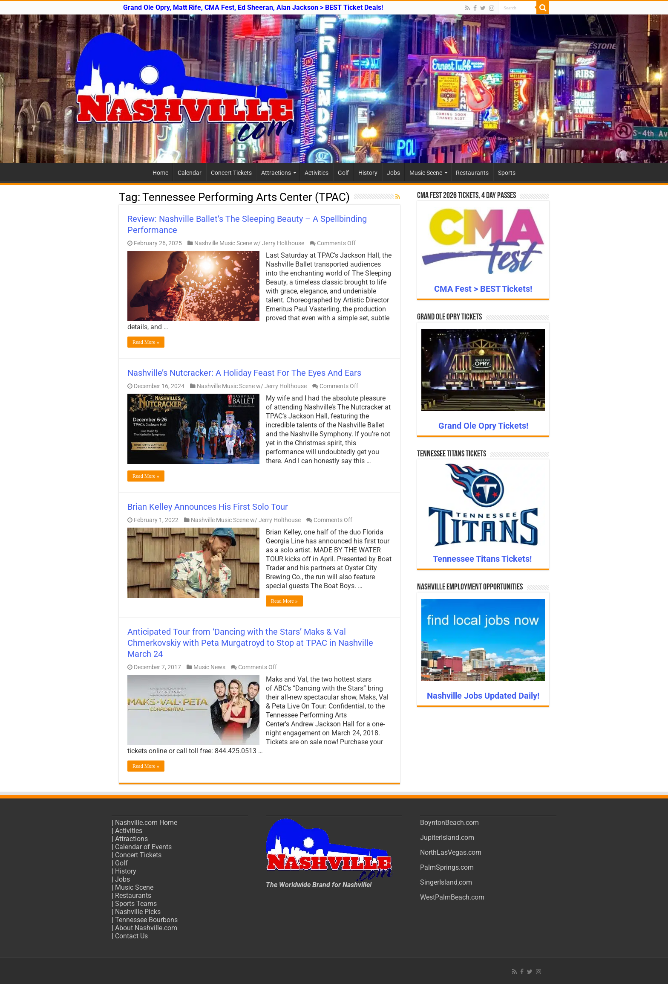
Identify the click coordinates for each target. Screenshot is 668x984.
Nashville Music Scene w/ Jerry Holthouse (249, 243)
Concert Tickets (231, 172)
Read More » (145, 342)
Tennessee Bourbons (146, 920)
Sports (506, 172)
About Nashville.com (146, 928)
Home (160, 172)
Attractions (276, 172)
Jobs (393, 172)
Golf (343, 172)
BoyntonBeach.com (449, 823)
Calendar (190, 172)
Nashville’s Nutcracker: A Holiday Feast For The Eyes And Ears (244, 373)
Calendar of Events (143, 847)
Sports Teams (136, 904)
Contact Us (131, 936)
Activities (316, 172)
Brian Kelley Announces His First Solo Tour (207, 507)
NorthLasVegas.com (450, 852)
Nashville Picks (138, 912)
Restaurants (472, 172)
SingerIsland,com (446, 882)
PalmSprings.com (447, 867)
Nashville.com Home (146, 823)
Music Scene (425, 172)
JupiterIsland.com (447, 837)
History (367, 172)
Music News (209, 667)
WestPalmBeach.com (452, 897)
